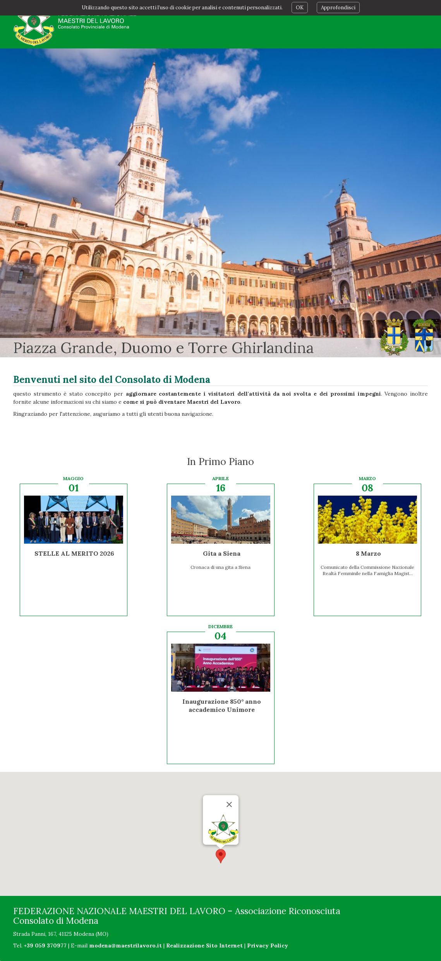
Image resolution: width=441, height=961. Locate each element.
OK (300, 7)
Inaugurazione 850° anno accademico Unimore (221, 705)
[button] (221, 856)
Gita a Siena (221, 553)
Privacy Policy (267, 945)
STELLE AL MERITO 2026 (74, 553)
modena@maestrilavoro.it (125, 945)
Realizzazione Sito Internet (204, 945)
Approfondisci (338, 7)
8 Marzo (368, 553)
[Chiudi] (229, 804)
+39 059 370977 (45, 945)
